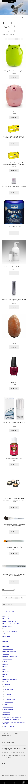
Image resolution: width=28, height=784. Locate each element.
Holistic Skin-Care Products (9, 651)
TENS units (6, 704)
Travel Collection (9, 702)
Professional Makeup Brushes (10, 679)
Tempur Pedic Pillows (10, 697)
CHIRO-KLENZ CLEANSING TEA (12, 719)
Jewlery (5, 661)
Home (4, 17)
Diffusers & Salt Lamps (8, 634)
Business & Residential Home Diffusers (12, 623)
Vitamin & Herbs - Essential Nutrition (12, 717)
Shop (8, 17)
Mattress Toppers (9, 689)
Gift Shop (5, 641)
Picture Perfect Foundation (11, 631)
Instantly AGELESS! (7, 659)
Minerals (5, 669)
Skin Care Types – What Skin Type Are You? (14, 752)
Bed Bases (7, 687)
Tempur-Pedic (6, 684)
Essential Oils (6, 636)
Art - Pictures (6, 616)
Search (14, 782)
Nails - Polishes (7, 671)
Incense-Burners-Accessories (10, 656)
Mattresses (7, 692)
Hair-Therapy (6, 646)
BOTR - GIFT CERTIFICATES (9, 621)
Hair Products (6, 644)
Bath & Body (6, 618)
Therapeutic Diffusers (8, 709)
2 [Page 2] (11, 39)
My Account (4, 782)
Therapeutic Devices (8, 707)
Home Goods (6, 654)
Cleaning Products (7, 626)
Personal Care (6, 676)
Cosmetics (5, 628)
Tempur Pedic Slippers (10, 699)
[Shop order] (8, 31)
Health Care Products (8, 649)
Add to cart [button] (14, 77)
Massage (5, 666)
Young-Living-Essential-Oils (9, 726)
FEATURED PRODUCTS (15, 17)
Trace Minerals (6, 712)
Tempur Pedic (8, 694)
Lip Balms (5, 664)
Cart (22, 781)
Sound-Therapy (7, 681)
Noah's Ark (5, 674)
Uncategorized (6, 714)
